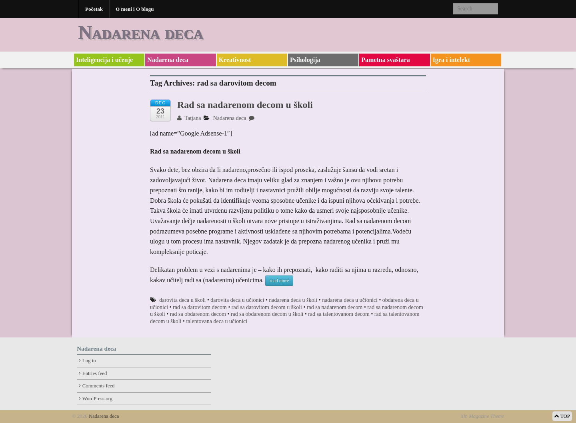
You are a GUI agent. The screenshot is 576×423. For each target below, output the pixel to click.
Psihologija (305, 59)
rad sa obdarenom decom (198, 314)
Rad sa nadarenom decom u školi (245, 105)
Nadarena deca (140, 32)
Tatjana (189, 118)
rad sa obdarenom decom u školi (267, 314)
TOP (562, 416)
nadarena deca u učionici (350, 300)
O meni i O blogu (135, 9)
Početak (94, 9)
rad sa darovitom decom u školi (267, 307)
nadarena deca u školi (293, 300)
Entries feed (94, 373)
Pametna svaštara (385, 59)
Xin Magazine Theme (482, 416)
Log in (89, 360)
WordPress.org (97, 398)
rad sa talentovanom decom (339, 314)
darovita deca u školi (182, 300)
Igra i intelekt (451, 59)
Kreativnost (235, 59)
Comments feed (98, 386)
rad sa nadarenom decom (335, 307)
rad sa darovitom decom (200, 307)
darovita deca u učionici (237, 300)
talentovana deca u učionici (216, 321)
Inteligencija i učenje (104, 59)
